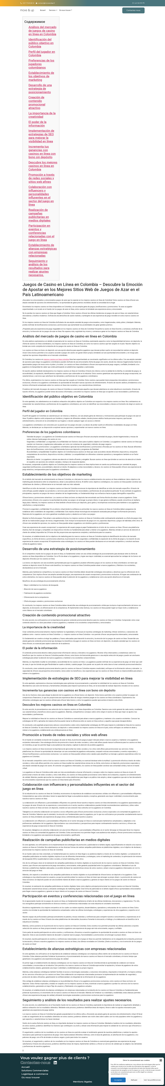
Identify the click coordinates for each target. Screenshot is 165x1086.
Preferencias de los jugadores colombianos (41, 64)
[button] (161, 1060)
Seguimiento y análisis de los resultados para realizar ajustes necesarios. (39, 268)
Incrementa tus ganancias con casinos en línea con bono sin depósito (42, 152)
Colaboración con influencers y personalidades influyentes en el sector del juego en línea (41, 195)
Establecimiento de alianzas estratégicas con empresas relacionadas (43, 250)
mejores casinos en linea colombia (56, 359)
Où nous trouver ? (65, 10)
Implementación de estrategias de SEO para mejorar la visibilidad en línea (41, 136)
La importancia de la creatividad (42, 115)
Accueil (42, 10)
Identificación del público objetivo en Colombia (41, 43)
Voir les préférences (152, 1080)
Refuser (134, 1080)
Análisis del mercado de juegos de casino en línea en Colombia (42, 30)
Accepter (118, 1080)
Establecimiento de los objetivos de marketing (41, 76)
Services (52, 10)
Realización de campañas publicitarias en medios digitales (40, 215)
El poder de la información (37, 123)
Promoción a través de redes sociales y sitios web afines (42, 178)
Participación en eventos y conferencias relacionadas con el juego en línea (41, 233)
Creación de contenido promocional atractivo (37, 103)
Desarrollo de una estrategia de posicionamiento (40, 88)
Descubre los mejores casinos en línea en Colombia (43, 166)
